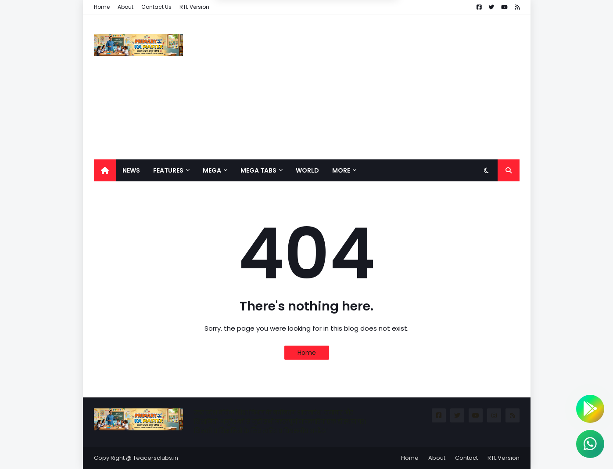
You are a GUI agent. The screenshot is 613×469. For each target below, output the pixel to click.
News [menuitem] (131, 170)
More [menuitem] (341, 170)
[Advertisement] (360, 86)
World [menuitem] (307, 170)
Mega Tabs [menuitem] (258, 170)
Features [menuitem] (168, 170)
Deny (262, 35)
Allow (351, 35)
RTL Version (194, 7)
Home (102, 7)
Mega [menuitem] (212, 170)
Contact (466, 458)
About (125, 7)
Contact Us (156, 7)
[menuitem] (105, 170)
